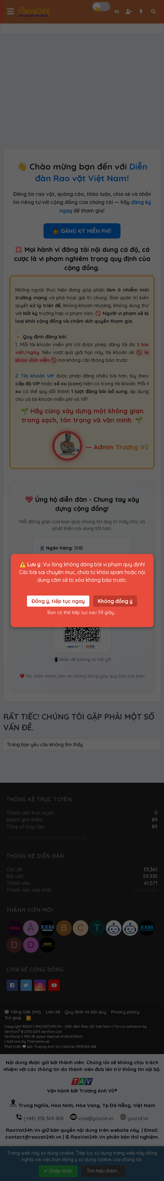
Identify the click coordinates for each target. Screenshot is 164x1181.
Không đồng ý (115, 601)
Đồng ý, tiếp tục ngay (58, 601)
